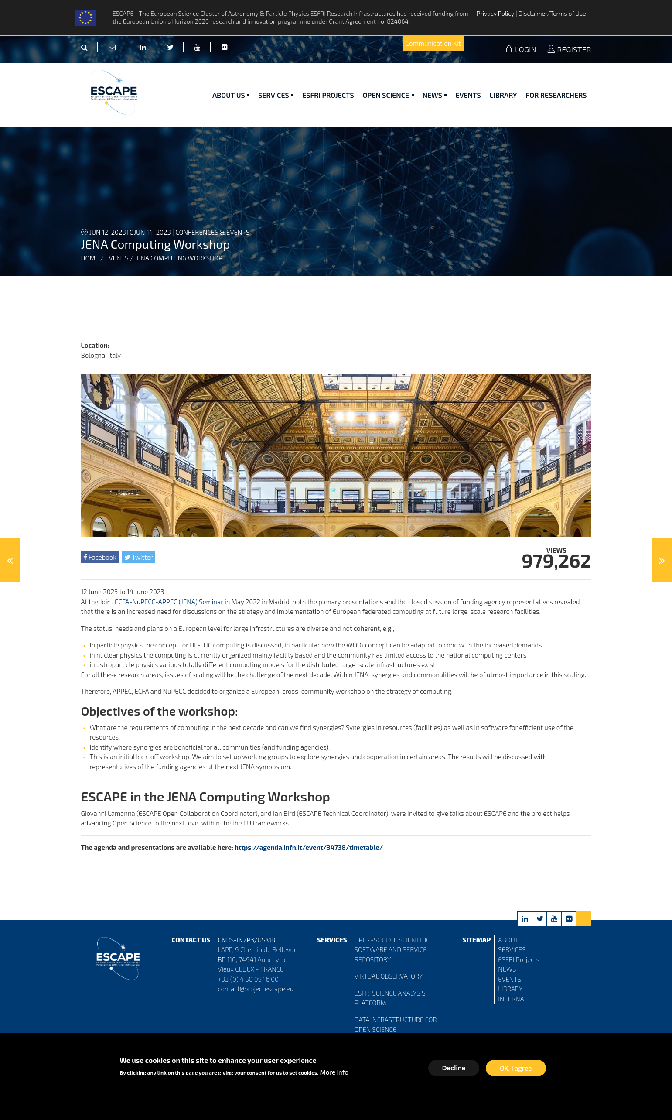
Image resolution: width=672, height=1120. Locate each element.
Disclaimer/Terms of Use (552, 13)
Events (468, 95)
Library (503, 95)
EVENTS (509, 979)
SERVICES (511, 949)
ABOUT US (230, 95)
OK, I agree (516, 1070)
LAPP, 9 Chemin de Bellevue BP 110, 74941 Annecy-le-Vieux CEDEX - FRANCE (257, 959)
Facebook (99, 557)
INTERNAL (512, 999)
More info (334, 1074)
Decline (453, 1070)
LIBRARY (510, 989)
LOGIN (520, 49)
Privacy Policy (496, 13)
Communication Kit (433, 43)
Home (90, 258)
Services (275, 95)
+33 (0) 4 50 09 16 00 (248, 979)
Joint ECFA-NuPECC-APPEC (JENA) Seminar (162, 602)
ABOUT (508, 940)
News (435, 95)
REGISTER (569, 49)
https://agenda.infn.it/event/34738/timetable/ (309, 847)
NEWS (507, 969)
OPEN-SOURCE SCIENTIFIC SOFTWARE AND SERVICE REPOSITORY (392, 949)
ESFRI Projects (328, 95)
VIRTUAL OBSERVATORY (389, 976)
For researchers (556, 95)
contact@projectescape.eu (255, 989)
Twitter (138, 557)
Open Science (388, 95)
